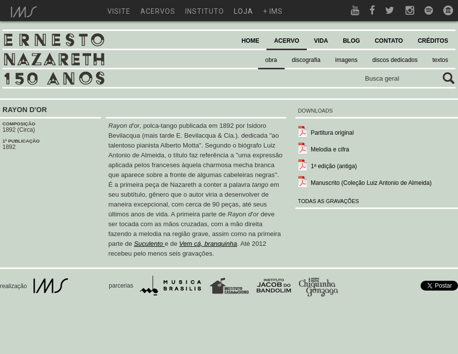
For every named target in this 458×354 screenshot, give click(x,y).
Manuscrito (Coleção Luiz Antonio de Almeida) (371, 182)
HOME (250, 40)
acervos (157, 11)
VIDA (321, 40)
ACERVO (286, 40)
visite (119, 11)
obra (271, 60)
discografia (306, 60)
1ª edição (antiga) (334, 166)
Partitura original (332, 132)
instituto (204, 11)
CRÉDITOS (433, 40)
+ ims (273, 11)
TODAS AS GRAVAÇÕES (328, 201)
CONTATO (389, 40)
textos (440, 60)
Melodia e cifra (330, 149)
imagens (346, 60)
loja (243, 11)
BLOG (351, 40)
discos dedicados (395, 60)
